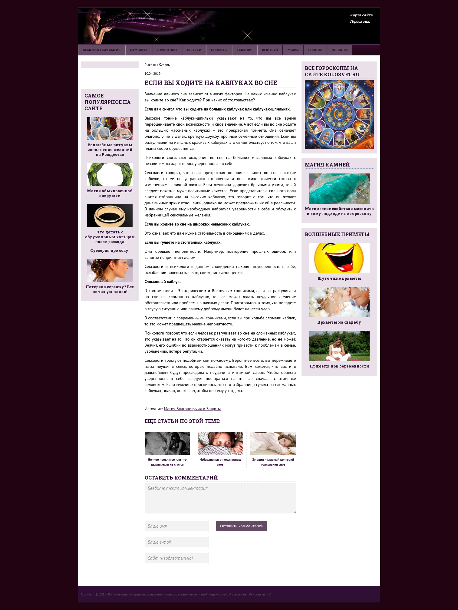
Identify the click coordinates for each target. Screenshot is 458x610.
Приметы (219, 50)
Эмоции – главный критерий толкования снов (273, 449)
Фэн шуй (270, 50)
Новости (340, 50)
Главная (150, 64)
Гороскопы (360, 21)
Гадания (244, 50)
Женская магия (92, 10)
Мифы (293, 50)
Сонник (315, 50)
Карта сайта (361, 14)
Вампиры (138, 50)
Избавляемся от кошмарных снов (220, 449)
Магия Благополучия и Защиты (192, 408)
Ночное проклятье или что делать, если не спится (167, 449)
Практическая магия (102, 50)
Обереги (194, 50)
